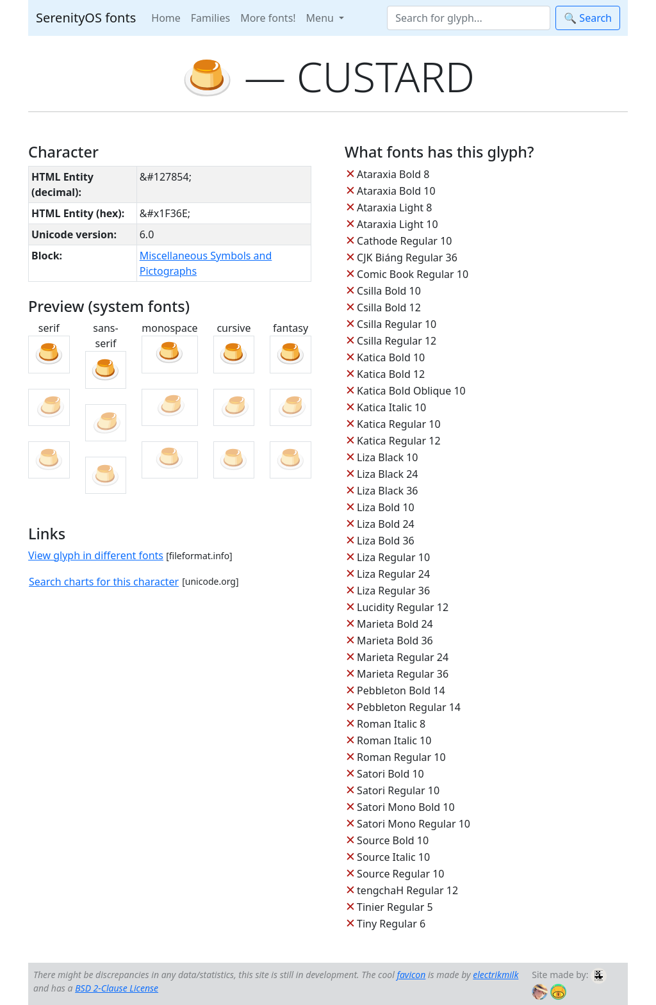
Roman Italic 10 (394, 740)
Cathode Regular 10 (404, 241)
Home (166, 18)
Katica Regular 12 (398, 441)
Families (210, 18)
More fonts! (267, 18)
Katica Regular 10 (398, 424)
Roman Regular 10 (401, 757)
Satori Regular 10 (398, 790)
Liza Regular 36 (393, 591)
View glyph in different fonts (95, 555)
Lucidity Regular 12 (402, 607)
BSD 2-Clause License (116, 988)
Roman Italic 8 (391, 724)
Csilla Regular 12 (396, 341)
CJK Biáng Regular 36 (407, 257)
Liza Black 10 (387, 457)
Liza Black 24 (387, 474)
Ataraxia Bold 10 (396, 191)
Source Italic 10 (393, 857)
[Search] (468, 18)
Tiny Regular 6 (391, 924)
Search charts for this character (104, 582)
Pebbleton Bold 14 (401, 690)
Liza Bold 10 (385, 507)
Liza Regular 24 (393, 574)
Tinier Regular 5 (395, 907)
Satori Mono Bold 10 (406, 807)
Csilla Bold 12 (389, 307)
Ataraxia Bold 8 (393, 174)
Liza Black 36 (387, 491)
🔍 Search (588, 18)
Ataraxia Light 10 (397, 224)
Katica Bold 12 (391, 374)
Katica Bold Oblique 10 (411, 391)
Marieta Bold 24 (395, 624)
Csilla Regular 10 (396, 324)
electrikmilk (495, 974)
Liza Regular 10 (393, 557)
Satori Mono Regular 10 (413, 824)
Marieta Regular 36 (402, 674)
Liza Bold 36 (385, 541)
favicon (411, 974)
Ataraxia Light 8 (394, 207)
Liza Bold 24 (385, 524)
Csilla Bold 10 (389, 291)
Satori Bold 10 (390, 774)
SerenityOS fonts (86, 17)
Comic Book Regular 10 (412, 274)
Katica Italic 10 (391, 407)
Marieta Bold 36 (395, 640)
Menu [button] (321, 18)
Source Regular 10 (400, 874)
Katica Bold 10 (391, 357)
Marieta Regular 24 (402, 657)
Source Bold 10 (393, 840)
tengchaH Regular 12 (407, 890)
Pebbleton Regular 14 (409, 707)
